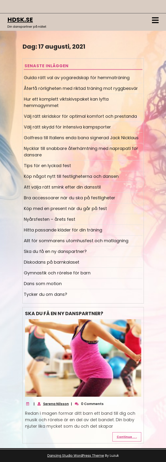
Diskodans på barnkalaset (51, 262)
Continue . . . (127, 437)
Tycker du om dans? (45, 294)
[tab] (155, 20)
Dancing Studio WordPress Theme (75, 455)
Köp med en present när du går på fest (65, 208)
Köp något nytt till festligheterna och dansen (71, 176)
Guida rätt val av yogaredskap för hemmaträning (77, 78)
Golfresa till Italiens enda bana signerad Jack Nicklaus (81, 138)
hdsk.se (20, 19)
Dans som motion (43, 284)
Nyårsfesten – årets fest (49, 219)
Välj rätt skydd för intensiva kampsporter (67, 127)
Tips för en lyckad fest (47, 166)
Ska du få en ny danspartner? (55, 251)
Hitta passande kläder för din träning (63, 230)
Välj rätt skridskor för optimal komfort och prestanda (80, 116)
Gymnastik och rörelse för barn (57, 273)
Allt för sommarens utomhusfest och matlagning (76, 241)
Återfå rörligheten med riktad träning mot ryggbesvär (81, 88)
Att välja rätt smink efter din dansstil (62, 187)
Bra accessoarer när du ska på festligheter (69, 198)
